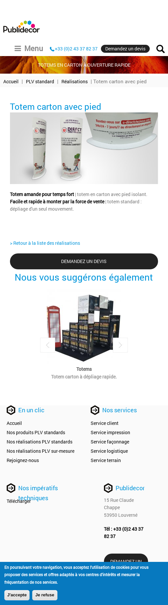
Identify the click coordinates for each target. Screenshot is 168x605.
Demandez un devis (125, 48)
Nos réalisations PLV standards (39, 441)
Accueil (11, 81)
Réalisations (74, 81)
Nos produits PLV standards (36, 432)
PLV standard (40, 81)
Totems (84, 369)
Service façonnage (110, 441)
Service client (105, 423)
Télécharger (19, 501)
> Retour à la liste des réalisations (45, 243)
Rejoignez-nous (23, 460)
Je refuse (44, 595)
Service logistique (109, 451)
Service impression (110, 432)
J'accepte (17, 595)
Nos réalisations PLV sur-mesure (40, 451)
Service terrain (106, 460)
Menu (29, 48)
